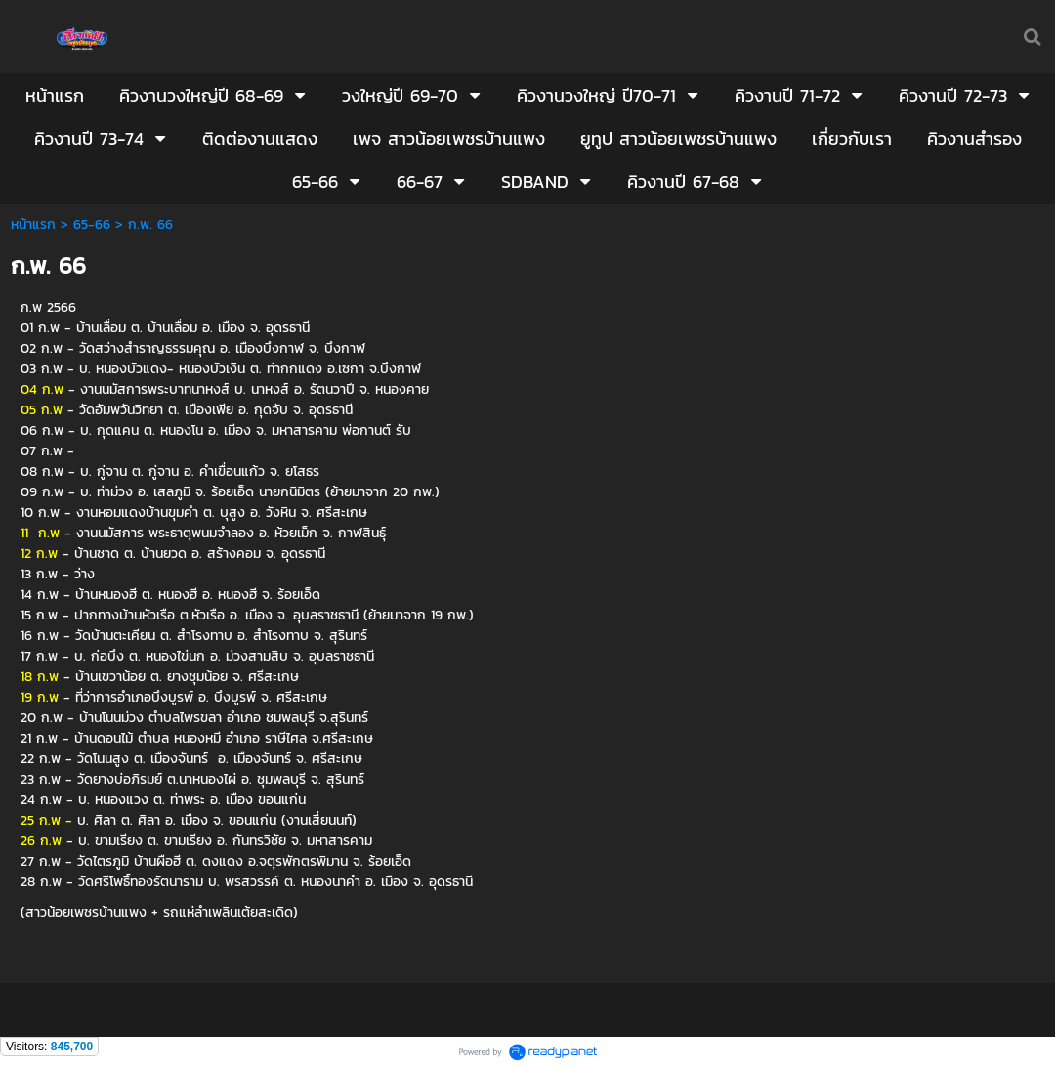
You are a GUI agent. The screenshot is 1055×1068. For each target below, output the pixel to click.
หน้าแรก (33, 224)
